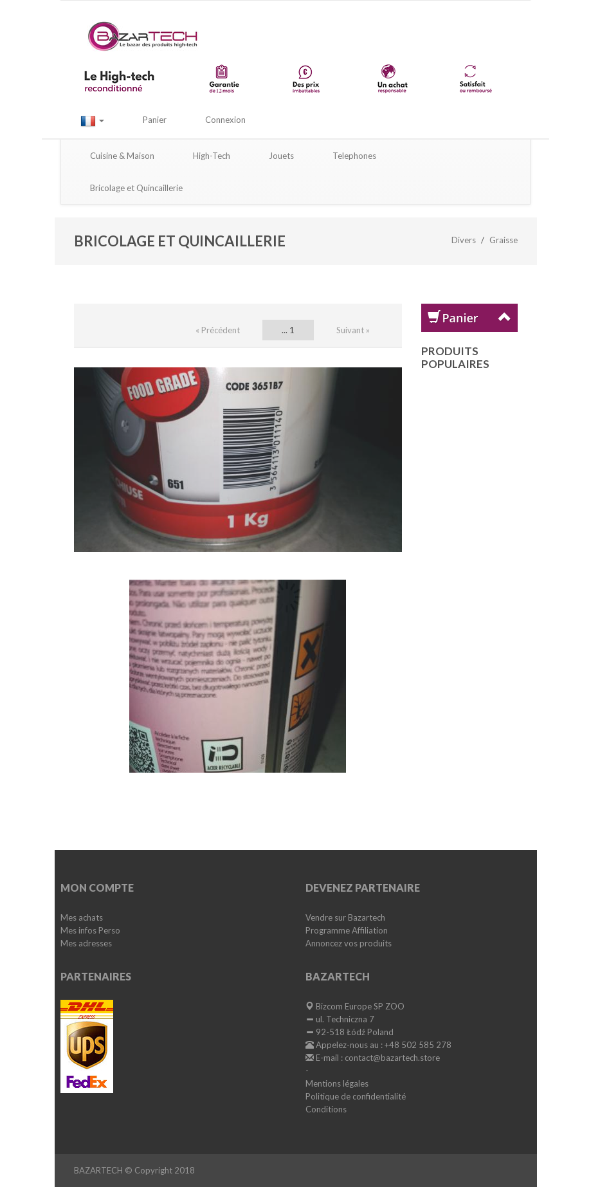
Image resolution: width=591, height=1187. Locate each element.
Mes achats (81, 917)
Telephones (354, 156)
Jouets (281, 156)
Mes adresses (86, 943)
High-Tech (211, 156)
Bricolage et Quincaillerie (136, 188)
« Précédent (217, 330)
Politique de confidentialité (355, 1096)
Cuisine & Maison (122, 156)
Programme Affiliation (346, 930)
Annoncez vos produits (348, 943)
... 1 (288, 330)
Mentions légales (336, 1083)
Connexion (225, 120)
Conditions (326, 1109)
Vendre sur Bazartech (345, 917)
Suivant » (353, 330)
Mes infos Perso (90, 930)
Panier (155, 120)
